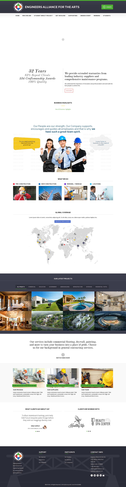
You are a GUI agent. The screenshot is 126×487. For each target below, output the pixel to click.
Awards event (85, 15)
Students (106, 15)
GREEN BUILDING (64, 287)
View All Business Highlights (63, 109)
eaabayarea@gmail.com (97, 471)
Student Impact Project (43, 15)
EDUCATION (42, 287)
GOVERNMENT (53, 287)
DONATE (107, 7)
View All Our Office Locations (62, 221)
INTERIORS (89, 287)
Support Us (42, 459)
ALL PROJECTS (21, 287)
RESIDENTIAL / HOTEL (101, 287)
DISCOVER (69, 90)
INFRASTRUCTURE (78, 287)
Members (96, 15)
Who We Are (26, 15)
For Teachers (68, 457)
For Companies (68, 462)
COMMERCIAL (31, 287)
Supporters (72, 15)
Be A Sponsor (42, 457)
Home (17, 15)
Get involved (59, 15)
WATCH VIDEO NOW (63, 358)
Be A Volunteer (42, 462)
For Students (68, 459)
